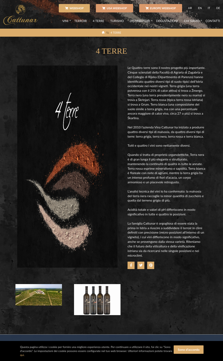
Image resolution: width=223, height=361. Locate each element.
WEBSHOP (74, 8)
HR (190, 8)
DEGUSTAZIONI (167, 21)
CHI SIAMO (192, 21)
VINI (65, 21)
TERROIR (80, 21)
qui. (22, 355)
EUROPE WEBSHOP (160, 8)
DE (218, 8)
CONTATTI (213, 21)
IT (209, 8)
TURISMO (117, 21)
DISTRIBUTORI (140, 21)
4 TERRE (98, 21)
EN (200, 8)
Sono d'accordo (189, 349)
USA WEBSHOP (114, 8)
